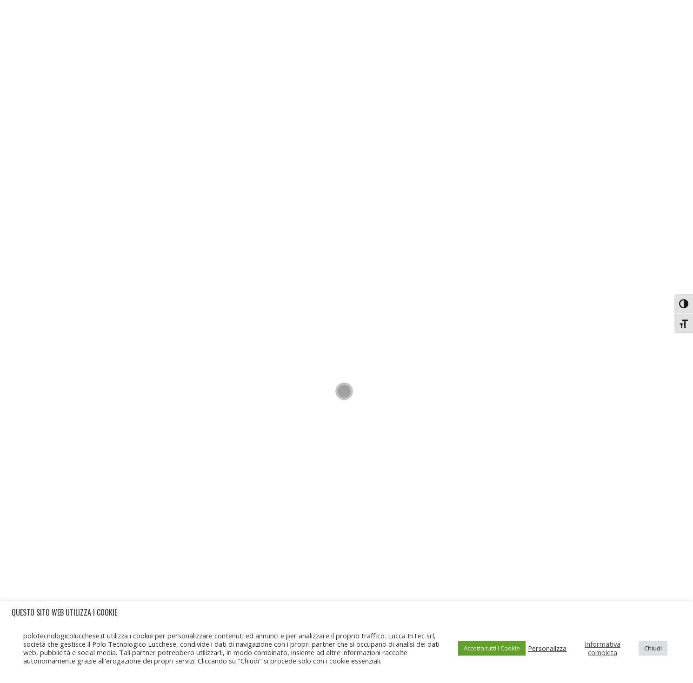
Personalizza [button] (547, 648)
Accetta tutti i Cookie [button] (492, 648)
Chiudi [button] (653, 648)
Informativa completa (602, 648)
